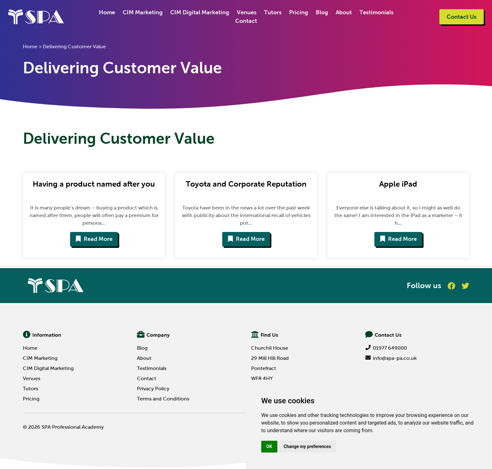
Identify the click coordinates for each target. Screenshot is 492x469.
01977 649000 (386, 348)
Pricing (298, 12)
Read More (94, 239)
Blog (322, 12)
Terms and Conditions (163, 398)
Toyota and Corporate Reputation (246, 184)
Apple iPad (398, 184)
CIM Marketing (143, 12)
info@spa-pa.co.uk (391, 358)
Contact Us (461, 17)
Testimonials (376, 12)
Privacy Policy (153, 388)
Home (107, 12)
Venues (246, 12)
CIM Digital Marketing (199, 12)
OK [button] (269, 446)
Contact (246, 21)
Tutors (273, 12)
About (344, 12)
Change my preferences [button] (307, 446)
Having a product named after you (94, 184)
